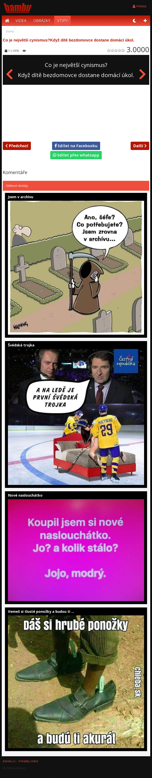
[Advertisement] (76, 112)
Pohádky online (28, 761)
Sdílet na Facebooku (76, 145)
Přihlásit (139, 6)
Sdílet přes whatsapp (76, 155)
